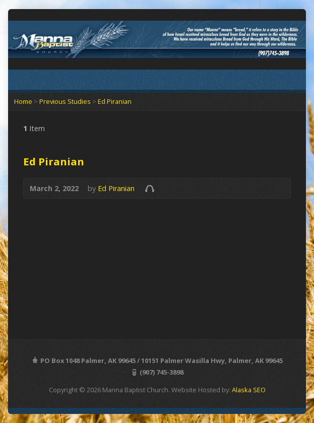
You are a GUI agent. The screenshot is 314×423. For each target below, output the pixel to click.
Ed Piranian (115, 101)
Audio (149, 188)
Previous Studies (65, 101)
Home (23, 101)
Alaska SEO (249, 389)
